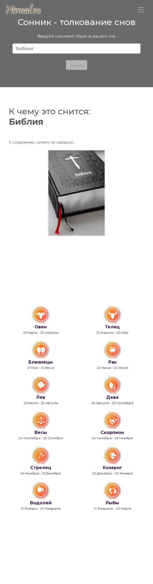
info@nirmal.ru (37, 564)
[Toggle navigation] (140, 10)
